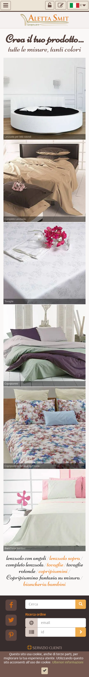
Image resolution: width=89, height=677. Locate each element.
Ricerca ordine (35, 615)
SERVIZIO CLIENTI (44, 647)
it (78, 5)
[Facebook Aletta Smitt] (11, 605)
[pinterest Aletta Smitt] (11, 635)
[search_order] (80, 632)
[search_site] (80, 604)
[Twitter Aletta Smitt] (11, 620)
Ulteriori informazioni (67, 669)
